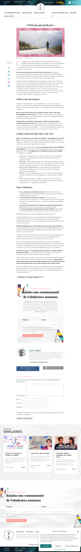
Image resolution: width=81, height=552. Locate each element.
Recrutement (7, 550)
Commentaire (21, 395)
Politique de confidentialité (60, 549)
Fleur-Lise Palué (9, 467)
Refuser (58, 546)
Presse (5, 3)
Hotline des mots (18, 1)
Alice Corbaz (19, 57)
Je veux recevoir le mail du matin (33, 335)
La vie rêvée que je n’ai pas (40, 453)
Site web (19, 407)
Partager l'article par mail (53, 368)
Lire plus (23, 467)
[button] (78, 531)
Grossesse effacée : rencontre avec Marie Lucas (64, 455)
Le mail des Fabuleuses (47, 2)
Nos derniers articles (12, 12)
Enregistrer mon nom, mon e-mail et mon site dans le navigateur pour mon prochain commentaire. (40, 413)
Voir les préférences (71, 546)
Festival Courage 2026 (60, 12)
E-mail (44, 320)
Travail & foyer (39, 12)
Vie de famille (27, 12)
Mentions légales (19, 550)
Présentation (7, 1)
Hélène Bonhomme (61, 469)
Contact (29, 1)
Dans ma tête (9, 16)
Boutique (73, 12)
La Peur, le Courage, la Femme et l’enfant (13, 454)
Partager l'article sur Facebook (27, 368)
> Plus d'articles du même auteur (38, 362)
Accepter (46, 546)
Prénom (26, 320)
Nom (18, 399)
